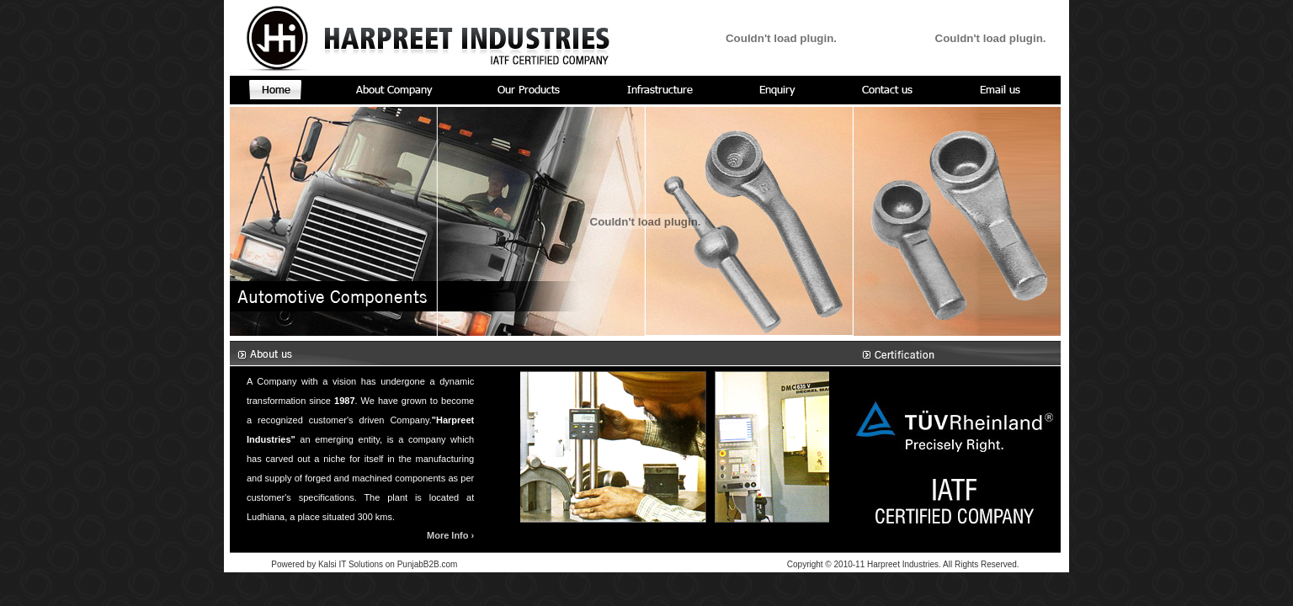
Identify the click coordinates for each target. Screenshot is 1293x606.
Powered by (293, 564)
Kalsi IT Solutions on (357, 564)
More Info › (450, 535)
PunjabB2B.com (427, 564)
